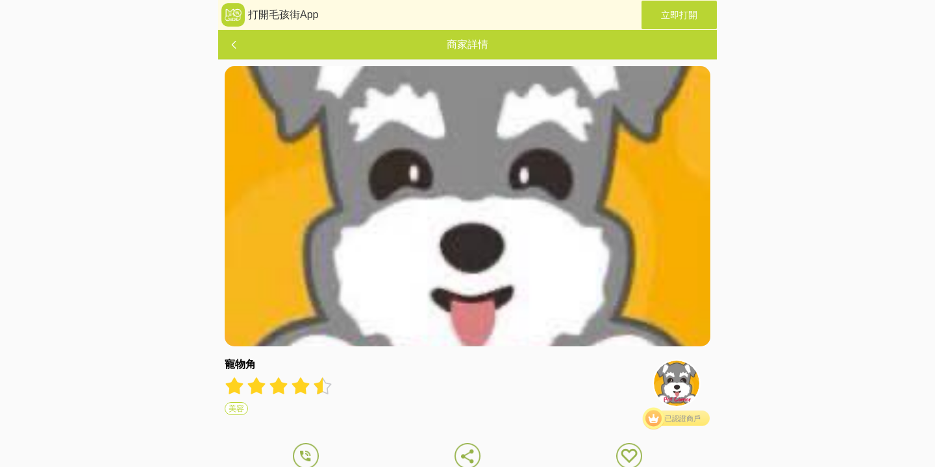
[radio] (236, 386)
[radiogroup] (278, 386)
